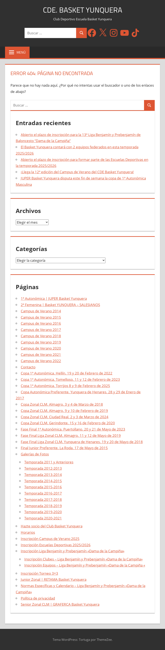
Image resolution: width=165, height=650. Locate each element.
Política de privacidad (38, 598)
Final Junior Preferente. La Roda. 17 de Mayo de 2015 (64, 447)
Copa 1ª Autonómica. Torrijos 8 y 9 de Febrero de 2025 (65, 385)
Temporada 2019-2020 (43, 511)
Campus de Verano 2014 (41, 311)
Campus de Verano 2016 (41, 323)
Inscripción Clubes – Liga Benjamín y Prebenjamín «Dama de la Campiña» (83, 559)
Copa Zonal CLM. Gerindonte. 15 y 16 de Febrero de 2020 (68, 423)
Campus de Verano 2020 (41, 348)
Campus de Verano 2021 (41, 354)
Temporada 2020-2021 (43, 518)
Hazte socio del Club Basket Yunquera (51, 526)
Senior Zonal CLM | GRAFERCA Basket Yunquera (60, 604)
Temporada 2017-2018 (43, 499)
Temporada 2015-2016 (43, 487)
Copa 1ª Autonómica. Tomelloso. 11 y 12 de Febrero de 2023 (70, 379)
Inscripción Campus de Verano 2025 (50, 538)
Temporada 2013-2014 (43, 474)
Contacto (28, 367)
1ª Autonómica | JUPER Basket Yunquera (54, 298)
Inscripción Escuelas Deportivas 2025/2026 (56, 544)
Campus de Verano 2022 (41, 360)
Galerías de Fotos (35, 454)
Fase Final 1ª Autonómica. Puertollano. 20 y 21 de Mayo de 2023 (73, 429)
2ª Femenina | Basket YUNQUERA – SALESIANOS (60, 304)
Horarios (28, 532)
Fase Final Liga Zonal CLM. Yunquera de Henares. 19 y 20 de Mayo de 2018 (82, 441)
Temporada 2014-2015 (43, 480)
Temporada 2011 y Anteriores (48, 462)
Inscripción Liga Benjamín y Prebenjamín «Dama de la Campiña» (72, 551)
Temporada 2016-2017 (43, 493)
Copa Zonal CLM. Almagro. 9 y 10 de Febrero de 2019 (64, 410)
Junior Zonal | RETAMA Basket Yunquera (53, 579)
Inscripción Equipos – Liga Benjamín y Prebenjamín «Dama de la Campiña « (84, 565)
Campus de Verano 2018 (41, 335)
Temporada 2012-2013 (43, 468)
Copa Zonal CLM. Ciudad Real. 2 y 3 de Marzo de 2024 (64, 416)
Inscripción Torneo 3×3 (39, 573)
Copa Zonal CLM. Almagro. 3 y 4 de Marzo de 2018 (62, 404)
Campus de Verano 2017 (41, 329)
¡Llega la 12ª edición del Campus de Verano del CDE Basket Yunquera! (77, 171)
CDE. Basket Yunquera (82, 9)
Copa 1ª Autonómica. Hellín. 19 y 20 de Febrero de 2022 (66, 373)
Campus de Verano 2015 (41, 317)
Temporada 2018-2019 (43, 505)
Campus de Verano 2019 (41, 342)
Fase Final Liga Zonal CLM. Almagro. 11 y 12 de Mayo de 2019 (71, 435)
